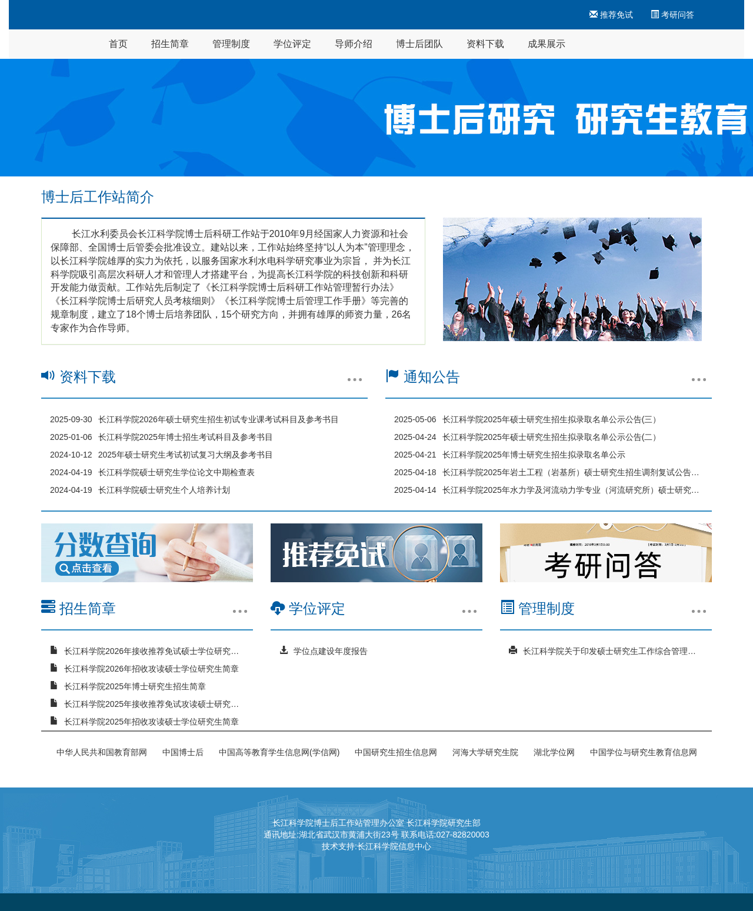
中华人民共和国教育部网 (101, 752)
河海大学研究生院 (485, 752)
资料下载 (485, 44)
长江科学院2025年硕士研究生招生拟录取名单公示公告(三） (551, 419)
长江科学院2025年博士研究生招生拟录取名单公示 (533, 454)
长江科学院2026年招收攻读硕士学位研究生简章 (151, 668)
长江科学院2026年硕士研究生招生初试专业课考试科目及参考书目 (218, 419)
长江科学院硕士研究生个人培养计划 (164, 490)
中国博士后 (183, 752)
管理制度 (231, 44)
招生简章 (170, 44)
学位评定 (292, 44)
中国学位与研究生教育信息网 (643, 752)
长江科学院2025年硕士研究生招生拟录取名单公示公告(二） (551, 437)
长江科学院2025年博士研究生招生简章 (135, 686)
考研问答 (672, 14)
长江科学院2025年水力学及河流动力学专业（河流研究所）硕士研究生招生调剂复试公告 (572, 490)
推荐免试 (611, 14)
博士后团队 (419, 44)
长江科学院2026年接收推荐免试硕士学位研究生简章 (154, 651)
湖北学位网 (554, 752)
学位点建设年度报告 (331, 651)
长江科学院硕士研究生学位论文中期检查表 (176, 472)
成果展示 (546, 44)
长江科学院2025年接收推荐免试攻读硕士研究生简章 (154, 704)
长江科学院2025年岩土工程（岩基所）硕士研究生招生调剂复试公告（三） (572, 472)
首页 (118, 44)
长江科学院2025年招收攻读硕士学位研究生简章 (151, 721)
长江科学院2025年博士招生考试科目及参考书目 (185, 437)
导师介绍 (353, 44)
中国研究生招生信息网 (396, 752)
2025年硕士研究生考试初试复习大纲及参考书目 (185, 454)
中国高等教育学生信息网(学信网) (279, 752)
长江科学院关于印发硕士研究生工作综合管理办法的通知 (613, 651)
